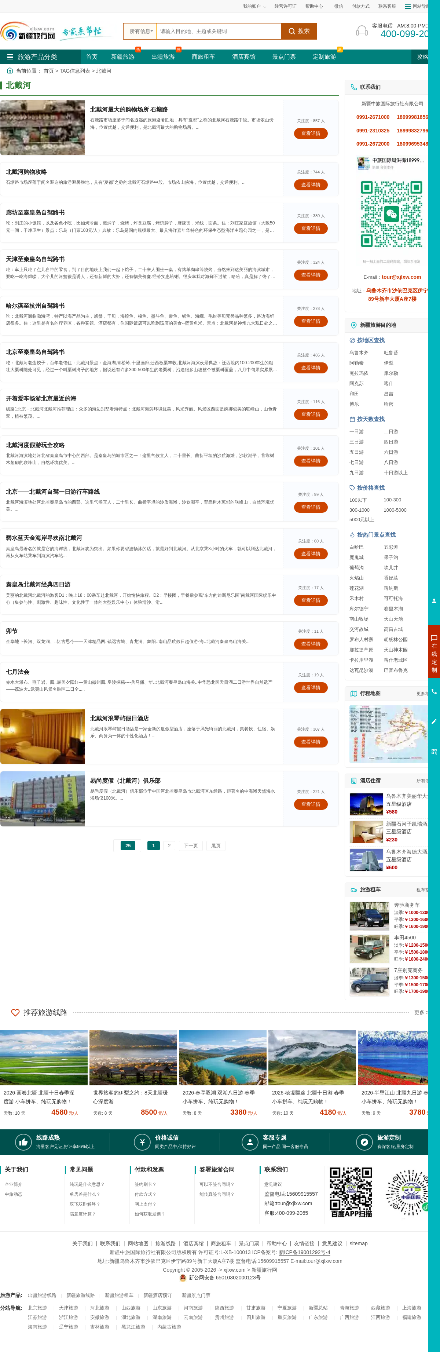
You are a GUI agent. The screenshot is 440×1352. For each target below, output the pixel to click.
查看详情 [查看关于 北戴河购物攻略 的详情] (310, 184)
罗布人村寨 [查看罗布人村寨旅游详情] (361, 639)
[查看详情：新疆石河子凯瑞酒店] (366, 832)
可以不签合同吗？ (217, 1184)
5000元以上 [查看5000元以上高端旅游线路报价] (361, 519)
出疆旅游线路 (42, 1295)
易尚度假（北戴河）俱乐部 (125, 781)
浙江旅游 (68, 1317)
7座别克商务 (408, 970)
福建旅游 (411, 1317)
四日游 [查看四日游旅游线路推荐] (391, 442)
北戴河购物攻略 (26, 172)
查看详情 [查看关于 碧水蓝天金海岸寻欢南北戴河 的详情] (310, 553)
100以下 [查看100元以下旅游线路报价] (358, 500)
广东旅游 (318, 1317)
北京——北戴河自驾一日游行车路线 (53, 492)
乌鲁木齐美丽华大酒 (409, 796)
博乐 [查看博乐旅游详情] (354, 404)
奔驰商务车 (407, 905)
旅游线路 (165, 1243)
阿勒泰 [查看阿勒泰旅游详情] (356, 363)
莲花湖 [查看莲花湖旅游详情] (356, 588)
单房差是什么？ (85, 1194)
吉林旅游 (99, 1327)
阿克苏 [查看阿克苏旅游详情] (356, 383)
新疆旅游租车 (119, 1295)
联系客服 (387, 6)
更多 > (421, 1012)
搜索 (299, 31)
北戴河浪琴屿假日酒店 (119, 718)
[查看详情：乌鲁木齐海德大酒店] (366, 860)
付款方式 (361, 6)
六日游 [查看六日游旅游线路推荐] (391, 452)
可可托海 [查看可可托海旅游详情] (393, 598)
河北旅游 (99, 1308)
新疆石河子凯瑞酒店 (409, 824)
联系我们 (110, 1243)
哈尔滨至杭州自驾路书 (35, 306)
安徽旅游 (99, 1317)
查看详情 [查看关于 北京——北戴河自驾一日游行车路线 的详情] (310, 507)
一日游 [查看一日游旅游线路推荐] (356, 431)
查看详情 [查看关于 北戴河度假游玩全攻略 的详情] (310, 461)
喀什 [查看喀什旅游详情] (388, 383)
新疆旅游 (123, 57)
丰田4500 (405, 937)
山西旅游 (130, 1308)
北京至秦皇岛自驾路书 (35, 352)
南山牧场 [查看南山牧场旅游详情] (358, 619)
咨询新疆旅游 (401, 657)
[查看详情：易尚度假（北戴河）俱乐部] (42, 798)
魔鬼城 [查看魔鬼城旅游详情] (356, 557)
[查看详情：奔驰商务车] (369, 916)
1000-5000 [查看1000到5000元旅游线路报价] (395, 510)
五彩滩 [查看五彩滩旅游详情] (391, 547)
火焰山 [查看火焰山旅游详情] (356, 578)
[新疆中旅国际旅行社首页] (58, 31)
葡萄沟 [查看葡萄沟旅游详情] (356, 567)
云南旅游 (193, 1317)
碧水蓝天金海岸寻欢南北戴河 (44, 538)
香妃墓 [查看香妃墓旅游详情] (391, 578)
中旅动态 (13, 1194)
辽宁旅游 (68, 1327)
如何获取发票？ (150, 1214)
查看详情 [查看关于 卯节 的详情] (310, 644)
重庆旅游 (287, 1317)
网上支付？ (146, 1204)
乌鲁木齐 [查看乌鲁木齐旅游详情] (358, 352)
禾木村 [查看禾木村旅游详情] (356, 598)
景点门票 (284, 57)
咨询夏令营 (401, 684)
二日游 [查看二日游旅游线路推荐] (391, 431)
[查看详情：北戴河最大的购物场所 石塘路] (42, 127)
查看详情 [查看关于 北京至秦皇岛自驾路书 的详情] (310, 367)
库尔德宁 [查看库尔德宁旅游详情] (358, 608)
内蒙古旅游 (169, 1327)
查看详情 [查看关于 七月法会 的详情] (310, 687)
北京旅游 (37, 1308)
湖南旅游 (162, 1317)
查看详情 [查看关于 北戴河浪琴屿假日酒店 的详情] (310, 742)
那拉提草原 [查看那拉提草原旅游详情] (361, 650)
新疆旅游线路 (80, 1295)
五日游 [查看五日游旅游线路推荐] (356, 452)
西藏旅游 (380, 1308)
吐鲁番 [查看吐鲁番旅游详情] (391, 352)
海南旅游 (37, 1327)
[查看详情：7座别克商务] (369, 982)
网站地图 (138, 1243)
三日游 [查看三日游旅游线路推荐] (356, 442)
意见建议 (273, 1184)
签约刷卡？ (146, 1184)
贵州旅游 (224, 1317)
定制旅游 (324, 57)
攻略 (425, 57)
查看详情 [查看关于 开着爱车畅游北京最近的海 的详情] (310, 414)
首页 (92, 57)
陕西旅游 (224, 1308)
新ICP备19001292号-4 (304, 1252)
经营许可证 (286, 6)
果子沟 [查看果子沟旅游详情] (391, 557)
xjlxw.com (235, 1270)
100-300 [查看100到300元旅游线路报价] (393, 500)
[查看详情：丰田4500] (369, 949)
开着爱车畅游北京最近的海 (41, 398)
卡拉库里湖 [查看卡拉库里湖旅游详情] (361, 660)
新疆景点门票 (196, 1295)
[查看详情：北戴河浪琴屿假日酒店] (42, 736)
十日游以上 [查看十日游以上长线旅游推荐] (396, 472)
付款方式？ (146, 1194)
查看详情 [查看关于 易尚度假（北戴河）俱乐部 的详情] (310, 804)
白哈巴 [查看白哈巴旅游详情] (356, 547)
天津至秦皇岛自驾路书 (35, 259)
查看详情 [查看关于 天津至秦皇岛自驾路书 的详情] (310, 275)
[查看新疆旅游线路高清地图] (392, 734)
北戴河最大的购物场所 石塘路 (129, 109)
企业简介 (13, 1184)
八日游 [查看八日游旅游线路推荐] (391, 462)
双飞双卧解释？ (85, 1204)
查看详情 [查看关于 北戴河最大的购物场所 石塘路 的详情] (310, 133)
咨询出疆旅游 (401, 671)
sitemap (359, 1243)
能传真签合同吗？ (217, 1194)
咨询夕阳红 (401, 710)
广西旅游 (349, 1317)
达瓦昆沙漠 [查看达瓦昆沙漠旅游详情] (361, 670)
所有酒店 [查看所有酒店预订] (425, 780)
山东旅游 (162, 1308)
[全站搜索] (219, 31)
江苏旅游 (37, 1317)
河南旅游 (193, 1308)
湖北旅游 (130, 1317)
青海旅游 (349, 1308)
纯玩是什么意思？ (87, 1184)
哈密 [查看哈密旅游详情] (388, 404)
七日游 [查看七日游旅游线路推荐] (356, 462)
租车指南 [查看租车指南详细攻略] (425, 889)
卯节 (12, 631)
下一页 (191, 845)
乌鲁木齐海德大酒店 (409, 852)
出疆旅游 (163, 57)
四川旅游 (255, 1317)
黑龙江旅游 (133, 1327)
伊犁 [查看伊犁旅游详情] (388, 363)
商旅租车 (203, 57)
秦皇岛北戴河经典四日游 (38, 584)
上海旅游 (411, 1308)
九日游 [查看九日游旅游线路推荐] (356, 472)
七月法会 (17, 672)
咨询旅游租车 (401, 697)
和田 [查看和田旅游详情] (354, 394)
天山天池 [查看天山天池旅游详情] (393, 619)
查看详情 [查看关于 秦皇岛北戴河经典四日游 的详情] (310, 600)
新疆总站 (318, 1308)
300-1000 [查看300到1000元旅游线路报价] (359, 510)
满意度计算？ (83, 1214)
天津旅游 (68, 1308)
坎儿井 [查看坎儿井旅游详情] (391, 567)
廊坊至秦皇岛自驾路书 (35, 212)
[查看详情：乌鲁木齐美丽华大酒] (366, 804)
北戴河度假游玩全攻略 (35, 445)
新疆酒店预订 (157, 1295)
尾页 (216, 845)
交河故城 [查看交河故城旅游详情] (358, 629)
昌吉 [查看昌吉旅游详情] (388, 394)
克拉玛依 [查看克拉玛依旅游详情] (358, 373)
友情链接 (304, 1243)
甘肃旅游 (255, 1308)
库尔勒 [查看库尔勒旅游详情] (391, 373)
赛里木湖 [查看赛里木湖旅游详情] (393, 608)
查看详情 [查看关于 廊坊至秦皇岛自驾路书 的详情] (310, 228)
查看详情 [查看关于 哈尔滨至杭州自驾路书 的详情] (310, 321)
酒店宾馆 (244, 57)
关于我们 (82, 1243)
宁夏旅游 (287, 1308)
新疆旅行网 (264, 1270)
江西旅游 (380, 1317)
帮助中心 (314, 6)
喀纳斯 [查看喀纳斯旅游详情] (391, 588)
